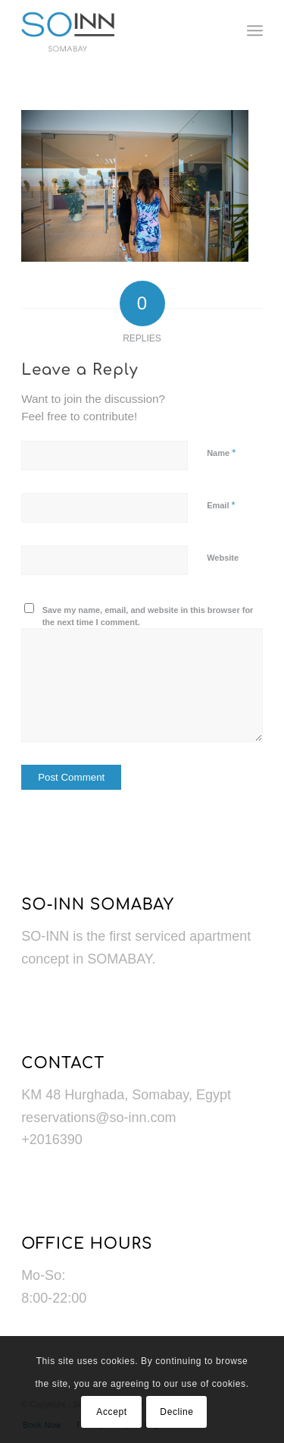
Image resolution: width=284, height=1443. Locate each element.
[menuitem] (255, 30)
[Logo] (117, 30)
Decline (176, 1412)
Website (223, 557)
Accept (111, 1412)
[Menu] (255, 30)
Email (221, 505)
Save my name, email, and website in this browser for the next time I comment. (148, 616)
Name (221, 452)
